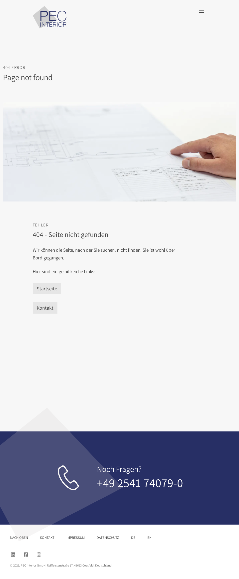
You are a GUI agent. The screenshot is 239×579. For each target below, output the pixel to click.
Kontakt (45, 308)
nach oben (19, 537)
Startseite (47, 288)
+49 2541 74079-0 (140, 483)
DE (133, 537)
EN (149, 537)
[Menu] (202, 10)
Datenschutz (108, 537)
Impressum (75, 537)
